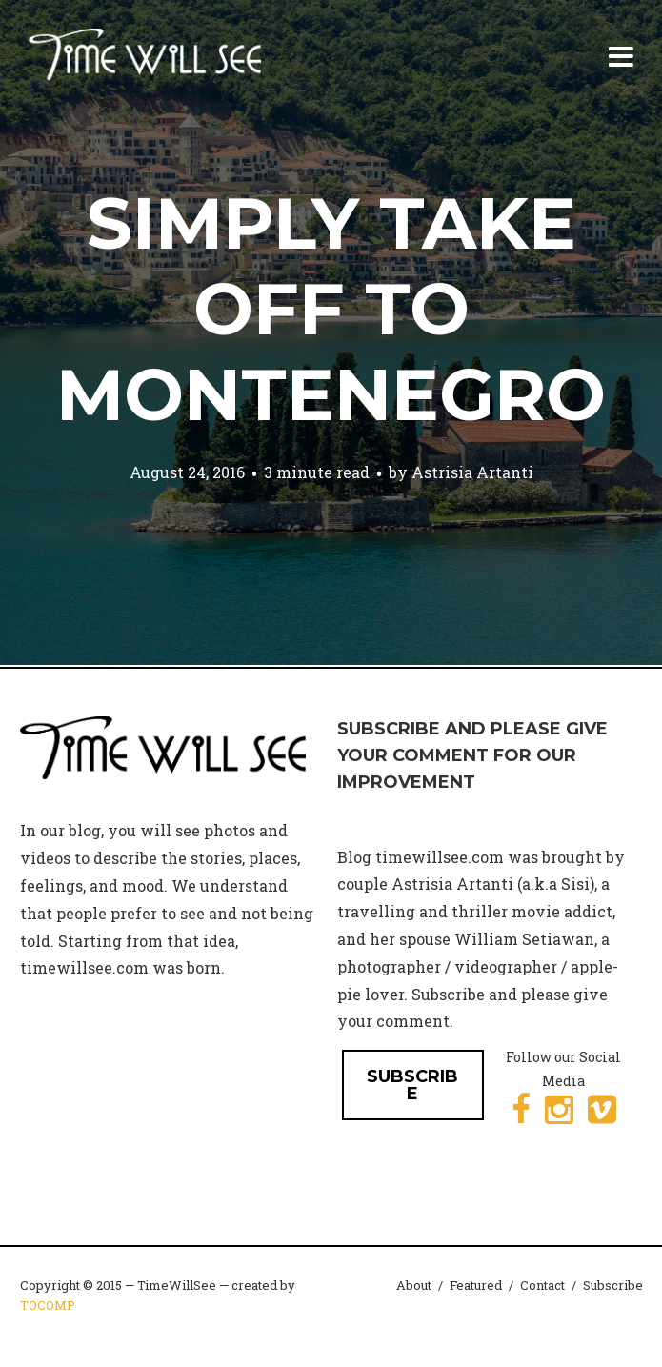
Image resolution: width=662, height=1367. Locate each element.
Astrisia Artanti (472, 472)
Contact (542, 1285)
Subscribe (613, 1285)
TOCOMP (47, 1305)
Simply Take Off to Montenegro (331, 308)
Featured (476, 1285)
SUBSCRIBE (412, 1085)
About (413, 1285)
